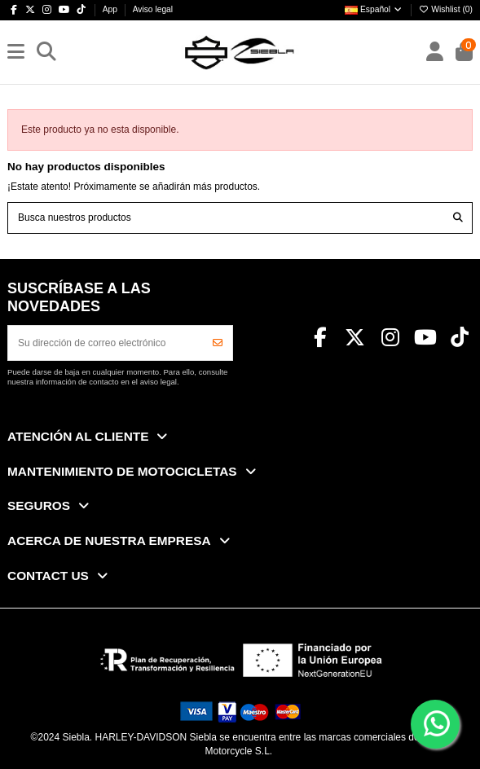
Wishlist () (446, 9)
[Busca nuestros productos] (458, 218)
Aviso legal (153, 9)
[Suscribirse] (217, 343)
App (111, 9)
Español (374, 9)
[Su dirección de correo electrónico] (106, 343)
